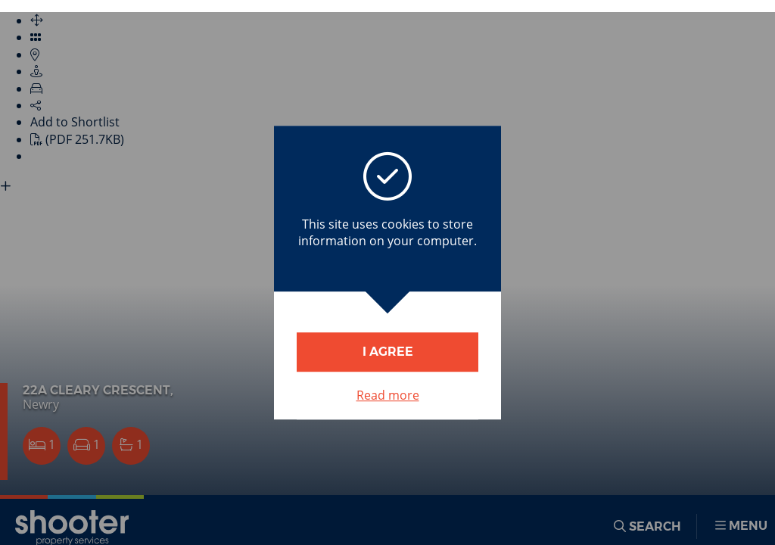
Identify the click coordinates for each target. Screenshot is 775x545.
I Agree (388, 351)
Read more (387, 395)
